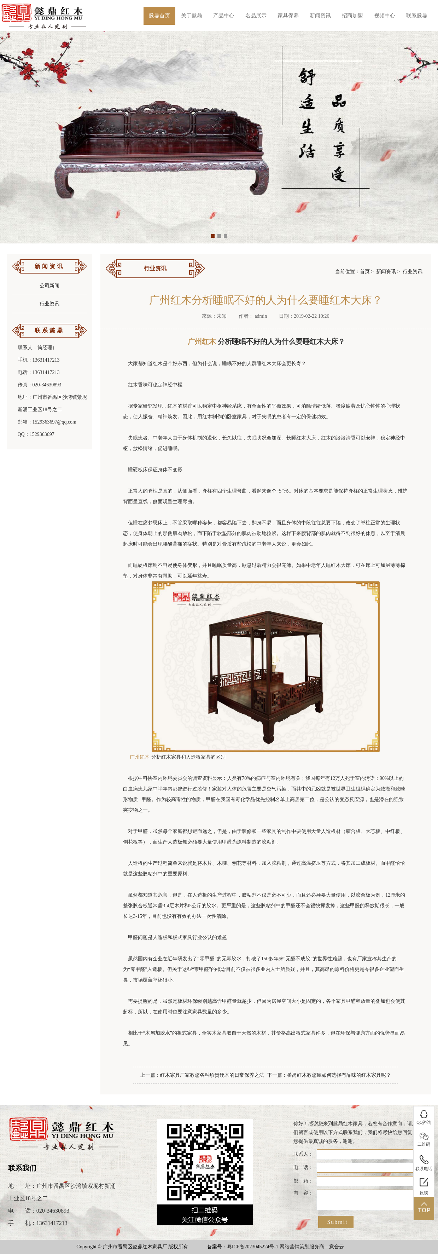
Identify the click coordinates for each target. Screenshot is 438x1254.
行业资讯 (49, 303)
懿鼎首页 (159, 15)
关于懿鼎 (191, 15)
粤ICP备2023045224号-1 (252, 1246)
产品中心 (223, 15)
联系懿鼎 (416, 15)
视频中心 (384, 15)
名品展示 (256, 15)
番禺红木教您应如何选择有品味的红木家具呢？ (339, 1075)
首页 (365, 271)
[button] (213, 236)
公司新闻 (49, 285)
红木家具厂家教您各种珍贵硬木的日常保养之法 (212, 1075)
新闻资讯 (320, 15)
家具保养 (288, 15)
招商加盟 (352, 15)
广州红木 (140, 757)
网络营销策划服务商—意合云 (312, 1246)
